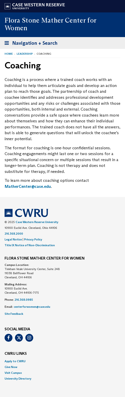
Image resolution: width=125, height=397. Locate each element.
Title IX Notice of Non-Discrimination (30, 245)
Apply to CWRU (15, 361)
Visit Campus (13, 373)
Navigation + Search (30, 44)
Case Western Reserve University (37, 222)
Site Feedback (14, 314)
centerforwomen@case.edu (32, 307)
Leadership (25, 53)
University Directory (18, 378)
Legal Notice (13, 239)
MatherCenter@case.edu (28, 186)
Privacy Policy (33, 239)
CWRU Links (16, 354)
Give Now (11, 367)
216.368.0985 (24, 300)
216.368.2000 (14, 233)
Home (9, 53)
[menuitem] (62, 361)
